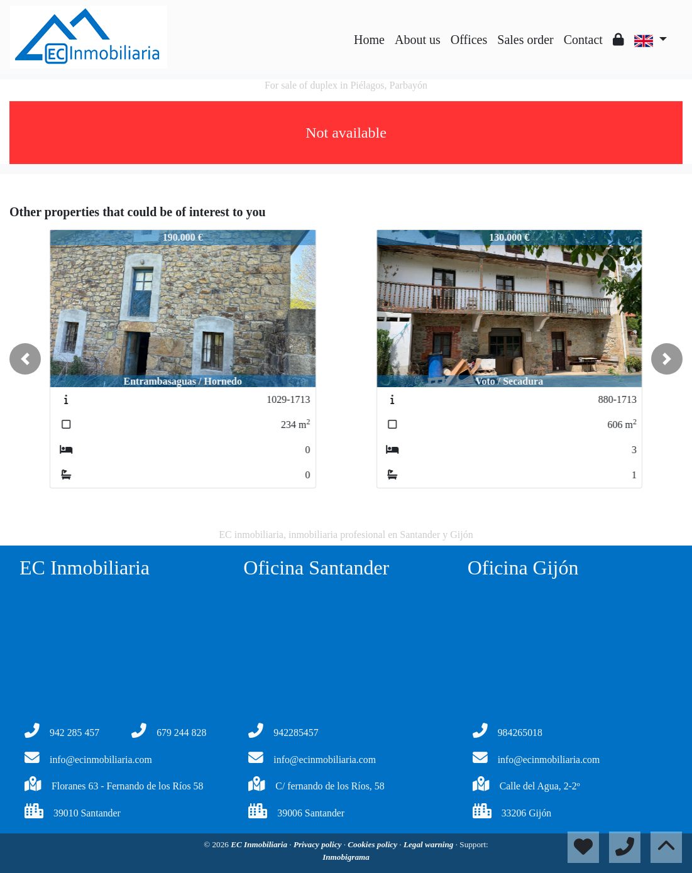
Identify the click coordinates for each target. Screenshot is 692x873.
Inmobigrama (346, 857)
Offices (469, 40)
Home (369, 40)
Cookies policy (373, 844)
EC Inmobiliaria (260, 844)
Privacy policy (319, 844)
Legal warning (430, 844)
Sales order (525, 40)
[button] (25, 359)
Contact (583, 40)
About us (418, 40)
